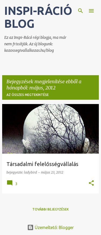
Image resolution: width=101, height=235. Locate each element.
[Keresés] (80, 10)
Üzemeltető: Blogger (50, 227)
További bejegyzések (50, 209)
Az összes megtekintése (27, 94)
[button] (91, 183)
